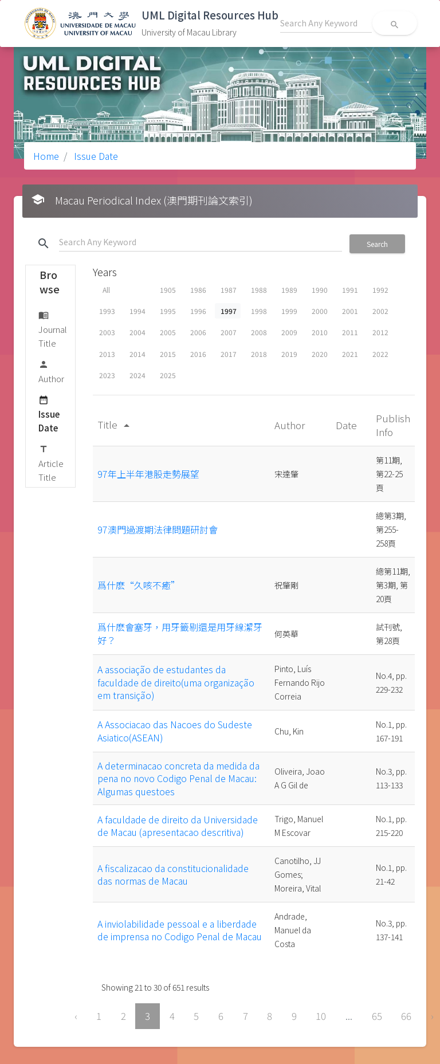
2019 (289, 354)
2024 (137, 375)
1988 (259, 290)
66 (406, 1016)
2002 (380, 311)
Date (347, 425)
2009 (289, 332)
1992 (380, 290)
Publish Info (393, 425)
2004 (137, 332)
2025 (168, 375)
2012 (380, 332)
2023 (107, 375)
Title (115, 424)
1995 (168, 311)
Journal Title (52, 328)
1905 (168, 290)
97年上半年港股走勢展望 (148, 474)
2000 (320, 311)
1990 (320, 290)
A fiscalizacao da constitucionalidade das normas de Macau (173, 874)
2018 (259, 354)
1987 (229, 290)
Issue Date (95, 156)
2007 (229, 332)
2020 (320, 354)
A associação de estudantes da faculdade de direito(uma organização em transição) (175, 682)
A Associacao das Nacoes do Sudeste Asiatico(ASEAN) (174, 730)
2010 (320, 332)
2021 (350, 354)
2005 (168, 332)
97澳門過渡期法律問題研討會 (157, 529)
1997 (229, 311)
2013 (107, 354)
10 (321, 1016)
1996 (198, 311)
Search (377, 244)
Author (51, 371)
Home (46, 156)
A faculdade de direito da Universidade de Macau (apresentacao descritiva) (177, 825)
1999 (289, 311)
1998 (259, 311)
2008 (259, 332)
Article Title (51, 462)
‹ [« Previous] (75, 1016)
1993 (107, 311)
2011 (350, 332)
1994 (137, 311)
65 (377, 1016)
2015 (168, 354)
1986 (198, 290)
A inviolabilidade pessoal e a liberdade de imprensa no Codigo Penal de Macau (179, 930)
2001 (350, 311)
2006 (198, 332)
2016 (198, 354)
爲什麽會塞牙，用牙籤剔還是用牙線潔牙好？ (179, 633)
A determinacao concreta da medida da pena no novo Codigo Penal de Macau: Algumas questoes (178, 778)
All (106, 290)
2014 (137, 354)
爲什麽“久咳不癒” (138, 585)
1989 (289, 290)
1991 (350, 290)
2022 (380, 354)
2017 (229, 354)
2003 (107, 332)
